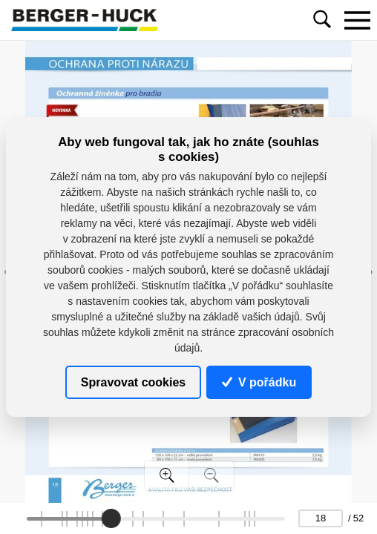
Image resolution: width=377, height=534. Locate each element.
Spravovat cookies (133, 381)
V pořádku (259, 381)
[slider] (111, 518)
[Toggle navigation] (357, 20)
